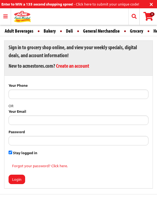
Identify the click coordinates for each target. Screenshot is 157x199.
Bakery (50, 31)
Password (17, 131)
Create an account (72, 65)
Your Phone (18, 85)
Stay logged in (23, 152)
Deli (69, 31)
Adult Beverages (19, 31)
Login (17, 179)
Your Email (17, 111)
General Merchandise (101, 31)
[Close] (151, 4)
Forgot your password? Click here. (40, 165)
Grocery (136, 31)
